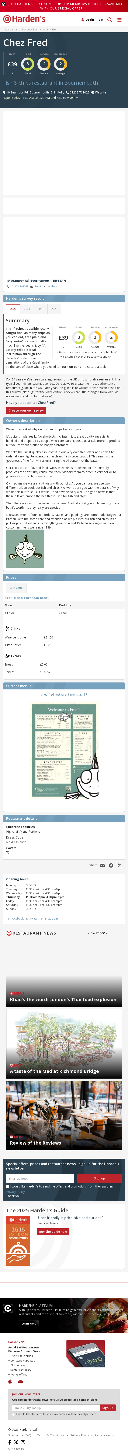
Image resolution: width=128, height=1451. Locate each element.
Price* (11, 53)
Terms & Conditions (51, 1435)
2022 (54, 309)
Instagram (49, 919)
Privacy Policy (15, 1192)
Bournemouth (41, 29)
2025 (13, 309)
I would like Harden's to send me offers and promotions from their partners (60, 1186)
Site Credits (16, 1449)
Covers (11, 848)
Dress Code (14, 837)
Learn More (29, 1323)
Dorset (26, 29)
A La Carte (16, 588)
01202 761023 (17, 287)
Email (35, 287)
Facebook (15, 919)
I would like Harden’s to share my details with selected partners (54, 1414)
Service (44, 53)
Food (28, 53)
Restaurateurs (104, 1435)
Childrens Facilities (20, 827)
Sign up (99, 1178)
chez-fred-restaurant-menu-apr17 (64, 694)
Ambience (60, 53)
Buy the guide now (53, 1232)
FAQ (28, 1435)
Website (51, 287)
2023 (41, 309)
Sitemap (14, 1435)
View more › (97, 932)
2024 (27, 309)
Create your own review (26, 410)
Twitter (32, 919)
